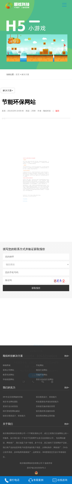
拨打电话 (14, 481)
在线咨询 (62, 481)
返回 (57, 111)
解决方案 (25, 74)
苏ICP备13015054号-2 (36, 468)
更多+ (66, 424)
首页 (17, 74)
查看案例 (38, 481)
